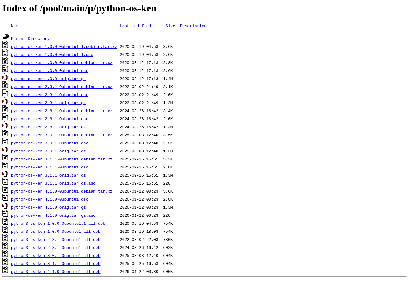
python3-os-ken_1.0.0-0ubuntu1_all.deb (56, 231)
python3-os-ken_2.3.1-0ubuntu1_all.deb (56, 239)
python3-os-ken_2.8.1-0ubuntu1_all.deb (56, 247)
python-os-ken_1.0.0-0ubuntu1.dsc (49, 70)
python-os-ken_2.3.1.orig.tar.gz (48, 102)
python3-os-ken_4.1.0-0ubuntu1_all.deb (56, 271)
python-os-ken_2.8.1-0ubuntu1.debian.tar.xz (62, 110)
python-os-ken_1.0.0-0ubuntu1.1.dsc (52, 54)
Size (170, 25)
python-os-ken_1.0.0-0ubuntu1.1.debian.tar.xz (64, 46)
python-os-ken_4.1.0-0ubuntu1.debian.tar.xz (62, 191)
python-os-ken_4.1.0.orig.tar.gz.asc (53, 215)
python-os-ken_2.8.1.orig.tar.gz (48, 127)
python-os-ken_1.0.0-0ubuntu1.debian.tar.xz (62, 62)
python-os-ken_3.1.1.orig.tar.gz (48, 175)
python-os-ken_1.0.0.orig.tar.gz (48, 78)
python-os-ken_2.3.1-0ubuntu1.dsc (49, 94)
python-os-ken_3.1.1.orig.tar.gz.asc (53, 183)
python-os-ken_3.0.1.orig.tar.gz (48, 151)
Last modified (135, 25)
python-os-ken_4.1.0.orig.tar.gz (48, 207)
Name (16, 25)
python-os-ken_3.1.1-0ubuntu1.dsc (49, 167)
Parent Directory (30, 38)
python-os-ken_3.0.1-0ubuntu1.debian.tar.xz (62, 135)
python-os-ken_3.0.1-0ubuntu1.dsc (49, 143)
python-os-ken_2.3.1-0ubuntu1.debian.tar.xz (62, 86)
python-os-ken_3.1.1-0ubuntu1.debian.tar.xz (62, 159)
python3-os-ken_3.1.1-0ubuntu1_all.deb (56, 263)
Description (193, 25)
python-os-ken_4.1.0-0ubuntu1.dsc (49, 199)
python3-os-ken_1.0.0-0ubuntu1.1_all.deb (58, 223)
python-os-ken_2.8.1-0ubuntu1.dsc (49, 118)
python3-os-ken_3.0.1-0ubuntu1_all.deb (56, 255)
